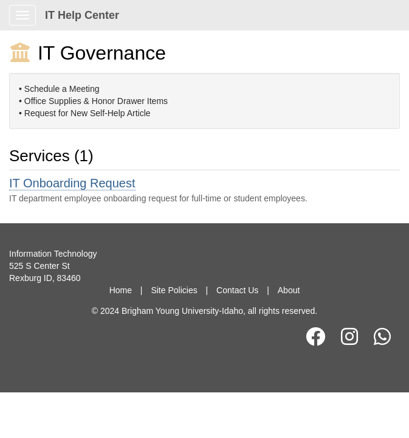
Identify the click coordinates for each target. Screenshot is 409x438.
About (289, 290)
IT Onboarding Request (72, 183)
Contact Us (237, 290)
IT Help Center (82, 15)
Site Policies (174, 290)
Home (120, 290)
